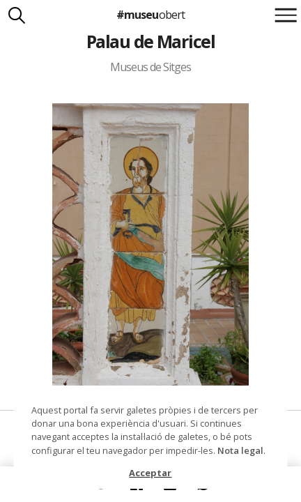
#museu (150, 14)
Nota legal (240, 450)
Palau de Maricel (150, 41)
